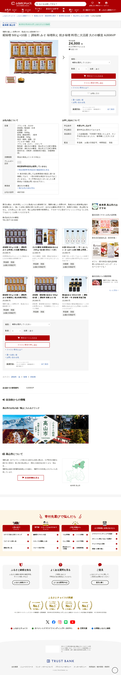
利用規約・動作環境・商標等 (99, 666)
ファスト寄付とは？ (81, 88)
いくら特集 (80, 534)
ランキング (38, 10)
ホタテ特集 (80, 541)
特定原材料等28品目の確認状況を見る (34, 170)
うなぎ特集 (66, 534)
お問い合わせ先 (79, 102)
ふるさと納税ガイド (21, 582)
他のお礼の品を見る (27, 188)
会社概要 (15, 666)
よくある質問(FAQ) (60, 582)
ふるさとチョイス (20, 628)
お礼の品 (11, 10)
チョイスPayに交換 (98, 544)
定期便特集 (80, 548)
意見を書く (100, 582)
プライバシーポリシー (63, 666)
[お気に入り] (115, 670)
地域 (26, 10)
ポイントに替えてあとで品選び (102, 539)
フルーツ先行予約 (38, 548)
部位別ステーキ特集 (67, 548)
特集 (64, 10)
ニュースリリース (26, 666)
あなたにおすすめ (52, 10)
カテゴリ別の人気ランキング (13, 534)
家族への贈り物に (97, 549)
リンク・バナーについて (44, 666)
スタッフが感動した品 (40, 541)
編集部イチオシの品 (39, 534)
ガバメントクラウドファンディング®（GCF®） (53, 628)
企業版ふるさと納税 (102, 628)
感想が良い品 (8, 548)
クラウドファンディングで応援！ (102, 534)
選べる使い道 (78, 100)
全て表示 (111, 109)
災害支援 (83, 628)
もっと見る (113, 290)
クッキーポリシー (80, 666)
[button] (27, 230)
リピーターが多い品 (10, 541)
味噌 (25, 377)
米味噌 (33, 377)
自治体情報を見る (30, 478)
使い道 (74, 10)
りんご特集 (66, 541)
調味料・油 (16, 377)
